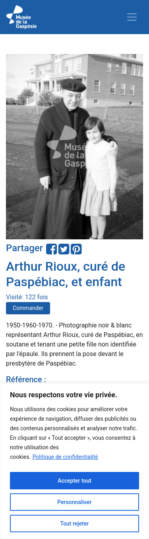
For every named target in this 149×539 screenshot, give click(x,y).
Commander (28, 308)
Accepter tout (74, 480)
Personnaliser (74, 502)
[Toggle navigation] (132, 17)
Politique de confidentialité (65, 457)
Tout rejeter (74, 523)
